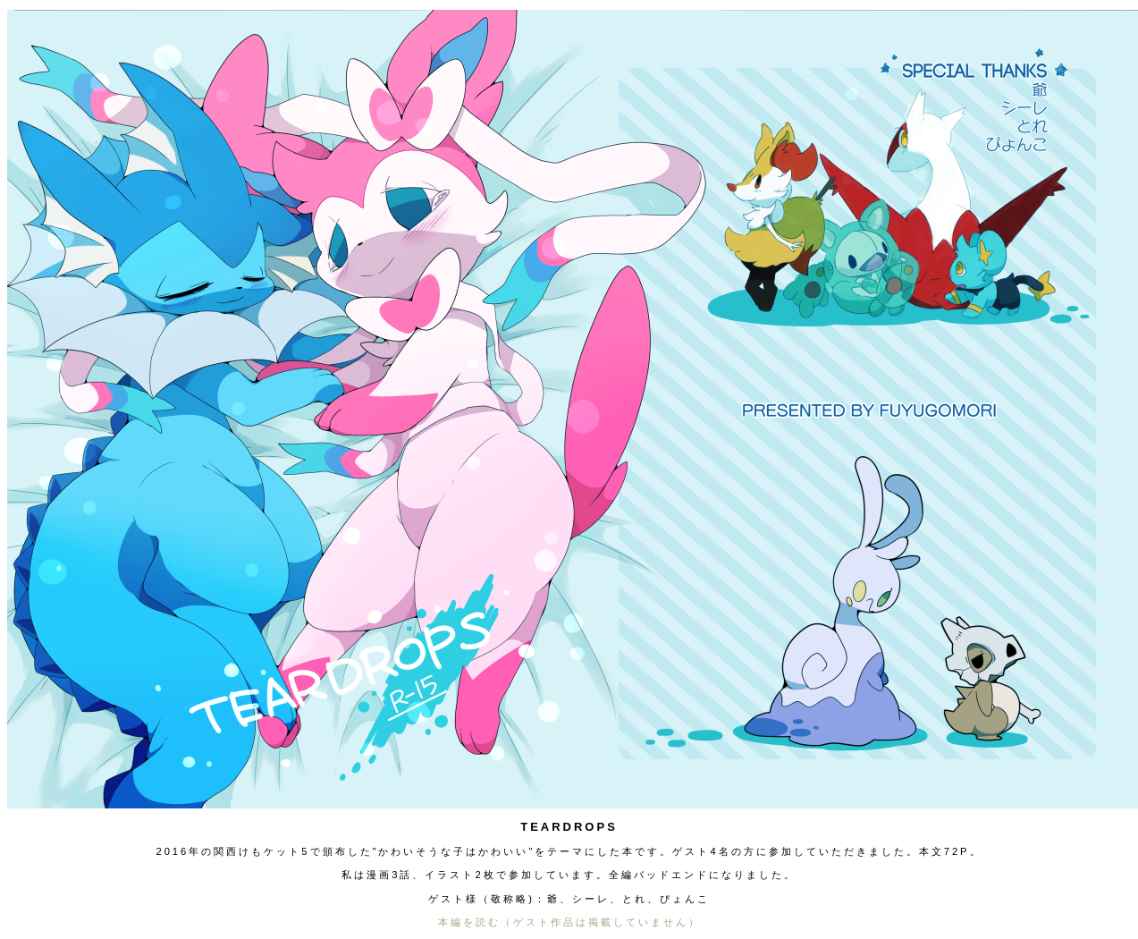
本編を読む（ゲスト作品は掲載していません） (569, 922)
